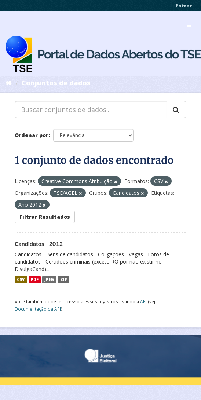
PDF (35, 279)
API (143, 301)
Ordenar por (31, 135)
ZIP (63, 279)
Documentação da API (38, 309)
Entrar (184, 5)
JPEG (49, 279)
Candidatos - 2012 (39, 243)
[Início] (9, 82)
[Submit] (176, 109)
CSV (21, 279)
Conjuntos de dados (56, 82)
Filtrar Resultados (44, 216)
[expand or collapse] (189, 25)
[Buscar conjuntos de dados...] (91, 109)
